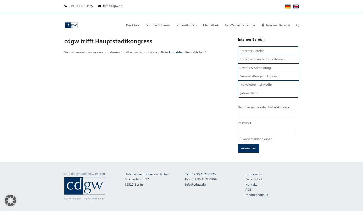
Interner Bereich (252, 51)
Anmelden (176, 52)
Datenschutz (255, 179)
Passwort (244, 123)
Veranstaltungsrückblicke (258, 76)
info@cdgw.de (195, 184)
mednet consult (257, 195)
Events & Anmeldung (255, 68)
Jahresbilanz (249, 93)
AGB (249, 189)
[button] (297, 25)
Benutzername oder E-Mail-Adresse (263, 107)
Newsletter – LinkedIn (256, 84)
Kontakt (251, 184)
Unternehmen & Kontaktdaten (262, 59)
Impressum (254, 174)
